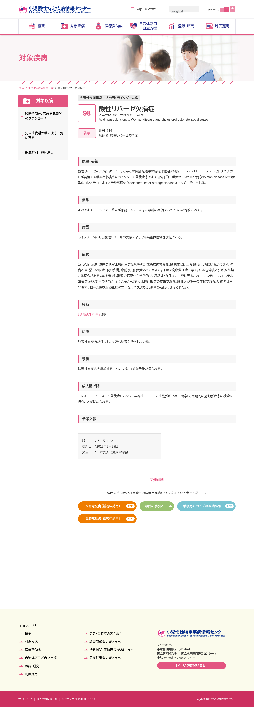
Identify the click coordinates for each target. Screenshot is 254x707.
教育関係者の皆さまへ (105, 642)
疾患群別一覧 (51, 88)
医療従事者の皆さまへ (105, 658)
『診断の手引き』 (89, 314)
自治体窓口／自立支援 (41, 658)
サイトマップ (25, 699)
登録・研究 (32, 666)
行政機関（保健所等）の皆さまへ (111, 650)
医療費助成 (33, 650)
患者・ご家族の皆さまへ (105, 633)
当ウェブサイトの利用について (79, 699)
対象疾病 (33, 88)
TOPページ (27, 626)
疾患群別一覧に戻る (39, 152)
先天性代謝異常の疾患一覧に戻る (44, 135)
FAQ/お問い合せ (146, 9)
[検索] (177, 11)
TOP (21, 88)
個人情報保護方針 (47, 699)
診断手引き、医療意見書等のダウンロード (43, 116)
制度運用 (31, 674)
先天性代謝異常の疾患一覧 (79, 88)
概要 (28, 633)
